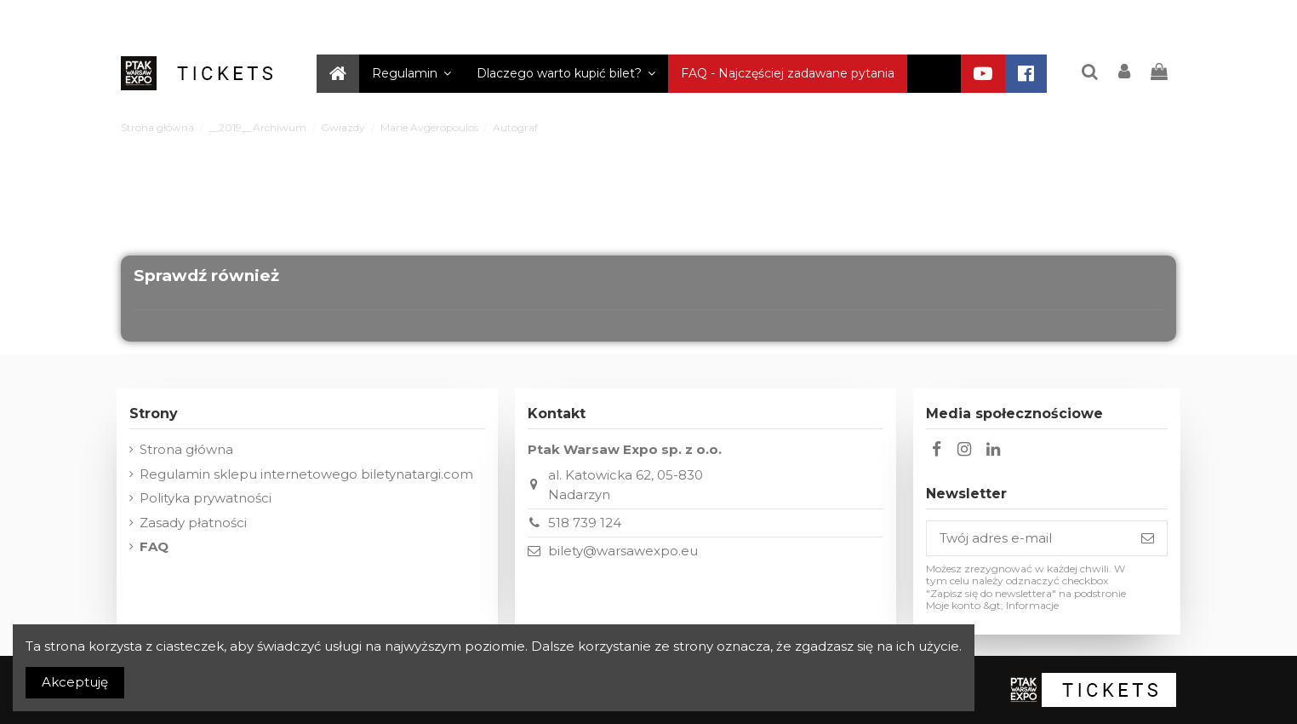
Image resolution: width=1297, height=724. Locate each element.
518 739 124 (584, 522)
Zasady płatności (193, 522)
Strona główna (186, 449)
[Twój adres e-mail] (1027, 538)
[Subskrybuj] (1147, 538)
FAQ (154, 546)
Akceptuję (75, 682)
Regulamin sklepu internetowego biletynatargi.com (306, 474)
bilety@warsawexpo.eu (623, 551)
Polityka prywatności (205, 498)
